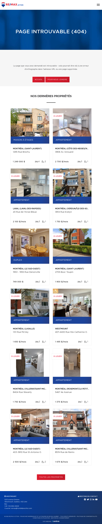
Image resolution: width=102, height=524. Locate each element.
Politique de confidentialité (87, 516)
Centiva (55, 521)
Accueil (39, 79)
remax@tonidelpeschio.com (21, 508)
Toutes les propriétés (51, 477)
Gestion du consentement (60, 518)
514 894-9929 (13, 506)
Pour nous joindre (57, 79)
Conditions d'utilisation (41, 518)
